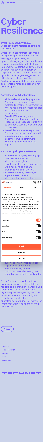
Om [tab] (35, 187)
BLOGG (4, 357)
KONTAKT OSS (6, 360)
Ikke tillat (21, 258)
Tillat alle (22, 246)
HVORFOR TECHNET (8, 350)
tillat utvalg (21, 252)
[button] (40, 2)
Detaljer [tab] (21, 187)
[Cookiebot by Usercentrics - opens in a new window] (33, 182)
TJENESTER (5, 346)
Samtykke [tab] (7, 187)
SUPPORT (5, 353)
